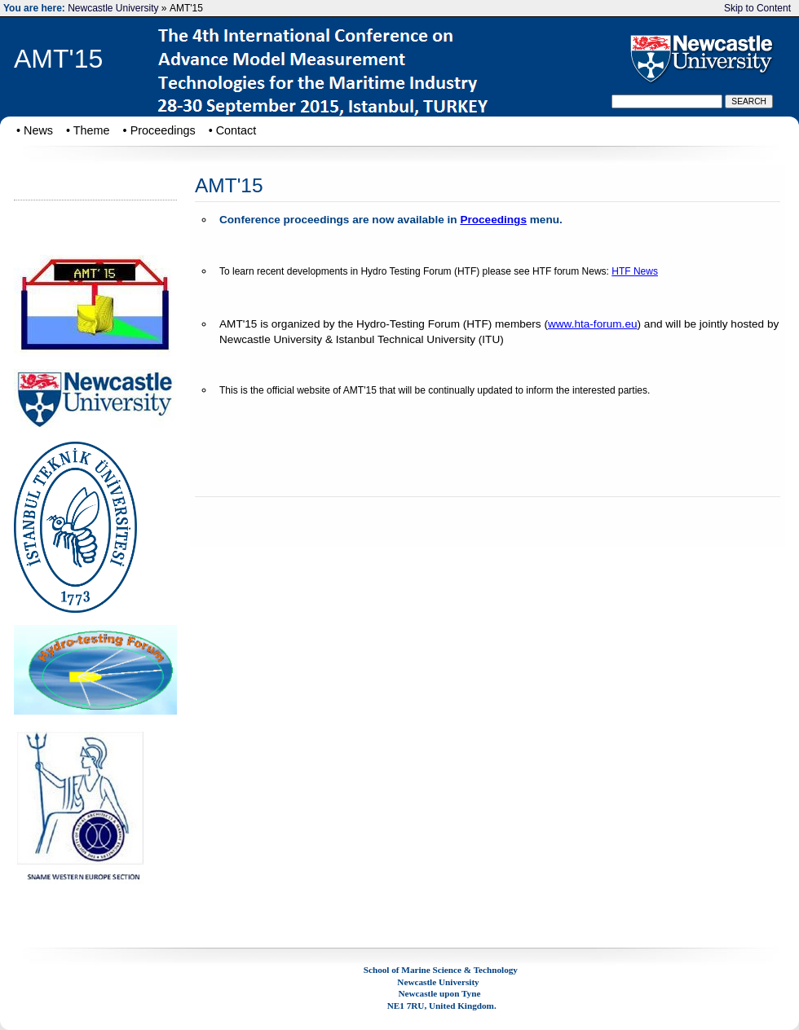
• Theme (88, 130)
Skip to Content (757, 8)
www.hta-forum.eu (593, 324)
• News (34, 130)
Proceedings (493, 219)
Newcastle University (113, 8)
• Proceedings (159, 130)
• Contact (233, 130)
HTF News (634, 271)
